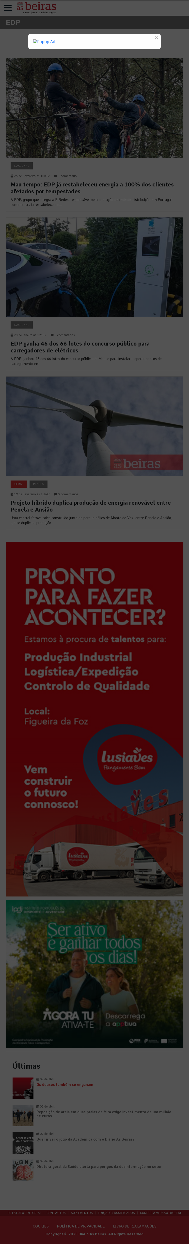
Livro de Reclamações (135, 1226)
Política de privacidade (81, 1226)
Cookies (41, 1226)
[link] (94, 135)
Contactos (56, 1212)
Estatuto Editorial (24, 1212)
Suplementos (82, 1212)
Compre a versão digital (161, 1212)
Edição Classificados (116, 1212)
